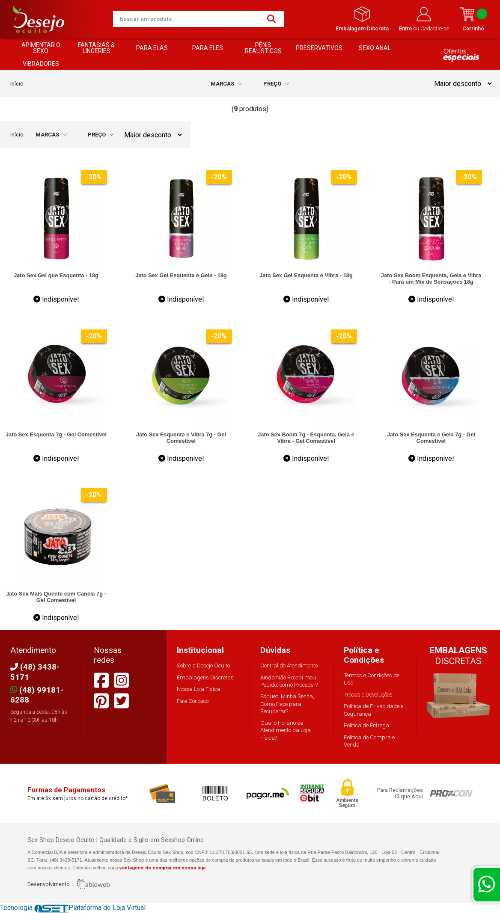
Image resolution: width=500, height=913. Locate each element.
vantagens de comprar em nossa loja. (163, 868)
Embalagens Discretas (205, 677)
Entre (406, 28)
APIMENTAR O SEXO (40, 48)
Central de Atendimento (289, 665)
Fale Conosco (192, 701)
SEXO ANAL (375, 47)
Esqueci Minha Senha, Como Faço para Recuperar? (287, 703)
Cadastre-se (434, 28)
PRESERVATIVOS (319, 47)
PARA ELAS (152, 47)
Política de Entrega (366, 725)
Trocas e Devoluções (368, 694)
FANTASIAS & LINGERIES (96, 48)
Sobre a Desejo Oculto (203, 665)
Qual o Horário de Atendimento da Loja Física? (285, 730)
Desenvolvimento (68, 884)
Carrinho (473, 19)
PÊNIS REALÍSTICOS (263, 48)
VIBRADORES (41, 63)
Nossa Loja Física (198, 689)
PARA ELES (207, 47)
